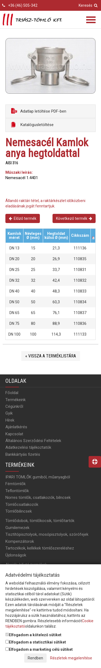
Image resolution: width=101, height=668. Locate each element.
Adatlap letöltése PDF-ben (38, 111)
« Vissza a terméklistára (50, 356)
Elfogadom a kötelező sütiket (33, 635)
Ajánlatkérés (16, 427)
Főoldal (11, 392)
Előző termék (22, 218)
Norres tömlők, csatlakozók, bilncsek (38, 497)
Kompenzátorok (19, 541)
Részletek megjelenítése (71, 658)
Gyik (9, 413)
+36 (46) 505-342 (22, 5)
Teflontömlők (17, 490)
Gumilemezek (17, 527)
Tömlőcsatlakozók (21, 504)
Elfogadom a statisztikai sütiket (35, 642)
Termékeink (15, 399)
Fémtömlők (15, 483)
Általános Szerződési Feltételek (33, 440)
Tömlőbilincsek (18, 511)
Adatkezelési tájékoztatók (28, 447)
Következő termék (74, 218)
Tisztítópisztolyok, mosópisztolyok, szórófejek (46, 534)
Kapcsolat (14, 434)
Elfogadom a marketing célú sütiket (39, 649)
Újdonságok (15, 555)
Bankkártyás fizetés (22, 454)
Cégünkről (14, 406)
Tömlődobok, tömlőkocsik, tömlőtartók (39, 520)
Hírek (9, 420)
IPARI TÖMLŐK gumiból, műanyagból (37, 477)
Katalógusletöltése (32, 124)
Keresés (88, 5)
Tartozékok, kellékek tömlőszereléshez (39, 548)
